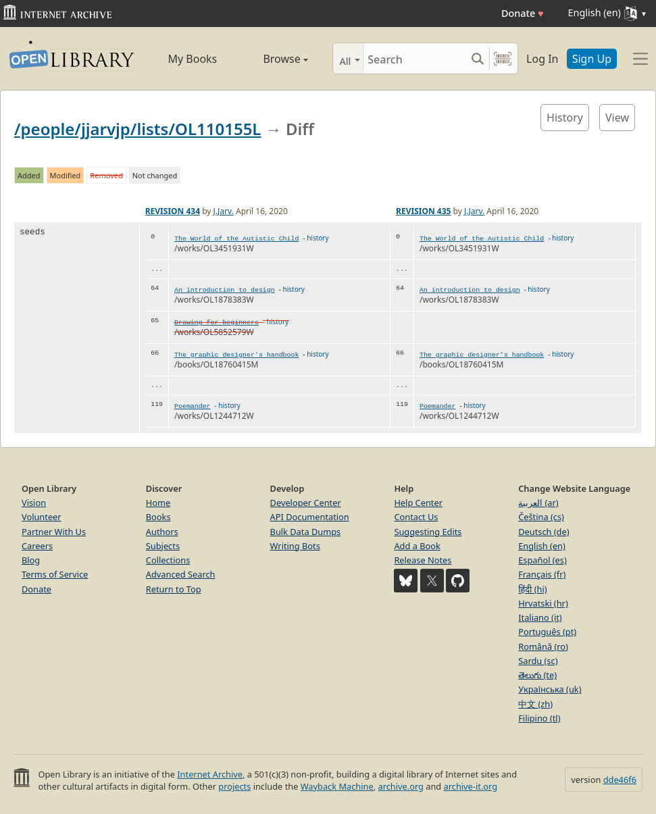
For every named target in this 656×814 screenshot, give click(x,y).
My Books (192, 58)
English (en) (541, 546)
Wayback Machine (337, 786)
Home (158, 503)
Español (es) (542, 560)
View (617, 117)
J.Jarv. (223, 211)
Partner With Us (54, 532)
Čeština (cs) (541, 517)
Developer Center (305, 503)
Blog (31, 560)
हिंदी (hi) (532, 589)
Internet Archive (210, 774)
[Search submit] (477, 58)
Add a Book (417, 546)
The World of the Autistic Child (236, 239)
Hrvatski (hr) (543, 603)
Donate (522, 13)
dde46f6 (619, 779)
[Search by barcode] (502, 58)
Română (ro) (543, 646)
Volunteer (41, 517)
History (565, 117)
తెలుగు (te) (537, 675)
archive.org (400, 786)
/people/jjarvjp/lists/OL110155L (137, 129)
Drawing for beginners (216, 322)
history (317, 238)
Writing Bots (295, 546)
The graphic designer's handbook (236, 355)
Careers (37, 546)
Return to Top (173, 589)
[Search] (414, 58)
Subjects (163, 546)
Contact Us (416, 517)
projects (234, 786)
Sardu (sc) (537, 661)
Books (158, 517)
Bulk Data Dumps (305, 532)
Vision (34, 503)
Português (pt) (547, 632)
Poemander (192, 406)
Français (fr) (541, 574)
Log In (542, 58)
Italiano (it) (540, 617)
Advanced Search (181, 574)
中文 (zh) (535, 704)
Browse (273, 58)
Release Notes (422, 560)
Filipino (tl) (539, 718)
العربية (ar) (538, 503)
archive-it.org (471, 786)
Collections (168, 560)
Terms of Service (55, 574)
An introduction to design (224, 290)
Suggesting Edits (427, 532)
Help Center (418, 503)
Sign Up (591, 58)
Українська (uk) (549, 689)
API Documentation (309, 517)
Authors (162, 532)
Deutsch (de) (543, 532)
